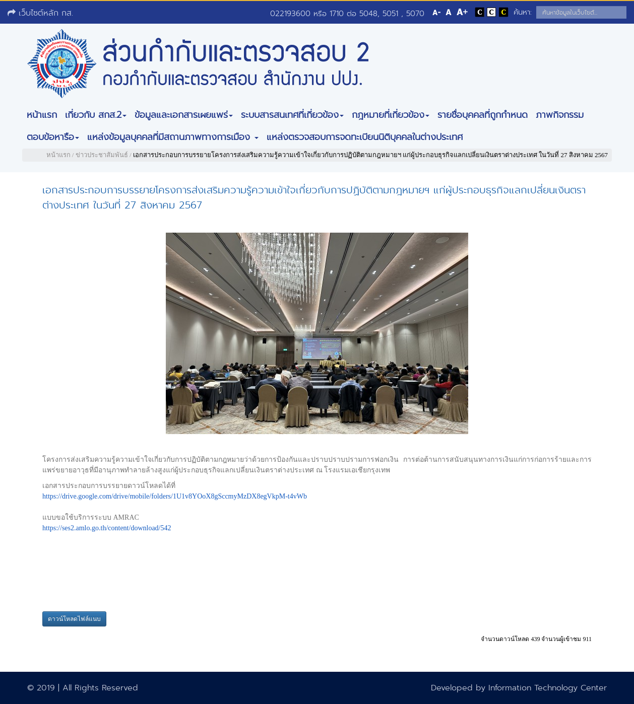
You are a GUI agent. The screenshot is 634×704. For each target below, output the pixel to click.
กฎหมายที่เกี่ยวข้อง (390, 114)
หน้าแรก (42, 114)
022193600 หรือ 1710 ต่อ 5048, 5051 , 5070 (347, 13)
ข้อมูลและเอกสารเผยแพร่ (184, 114)
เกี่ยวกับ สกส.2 (95, 114)
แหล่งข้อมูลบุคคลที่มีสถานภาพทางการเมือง (173, 137)
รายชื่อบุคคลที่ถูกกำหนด (482, 114)
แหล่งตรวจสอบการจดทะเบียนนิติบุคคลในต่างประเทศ (365, 137)
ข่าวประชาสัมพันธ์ (102, 155)
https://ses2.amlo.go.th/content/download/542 (106, 528)
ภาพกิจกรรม (560, 114)
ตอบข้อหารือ (53, 137)
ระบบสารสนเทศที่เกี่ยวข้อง (292, 114)
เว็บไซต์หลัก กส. (40, 13)
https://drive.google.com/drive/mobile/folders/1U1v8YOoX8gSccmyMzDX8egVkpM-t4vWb (174, 496)
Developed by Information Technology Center (519, 687)
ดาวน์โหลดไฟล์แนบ (74, 618)
